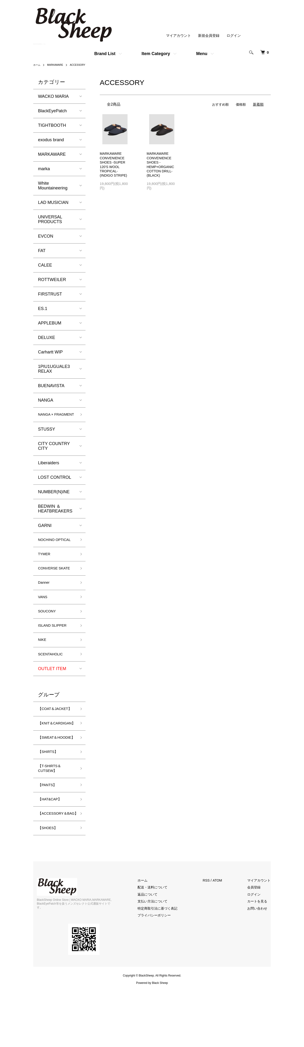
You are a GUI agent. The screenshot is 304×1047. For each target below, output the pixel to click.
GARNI (45, 532)
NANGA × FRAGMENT (50, 418)
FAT (42, 250)
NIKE (43, 664)
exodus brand (51, 139)
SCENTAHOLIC (53, 680)
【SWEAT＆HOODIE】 (50, 780)
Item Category (156, 53)
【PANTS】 (49, 834)
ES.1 (42, 308)
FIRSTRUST (50, 294)
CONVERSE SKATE (50, 585)
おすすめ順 (219, 104)
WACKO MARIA (53, 96)
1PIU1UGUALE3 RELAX (54, 369)
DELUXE (46, 337)
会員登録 (256, 946)
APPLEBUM (49, 323)
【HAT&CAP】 (52, 849)
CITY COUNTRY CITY (54, 452)
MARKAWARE (57, 64)
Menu (201, 53)
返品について (154, 953)
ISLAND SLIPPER (55, 649)
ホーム (37, 64)
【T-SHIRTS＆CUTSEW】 (52, 816)
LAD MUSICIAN (53, 202)
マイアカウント (178, 36)
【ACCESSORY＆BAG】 (55, 868)
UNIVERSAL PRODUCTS (50, 219)
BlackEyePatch (52, 110)
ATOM (223, 939)
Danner (45, 603)
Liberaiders (48, 469)
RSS (211, 939)
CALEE (45, 265)
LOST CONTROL (54, 483)
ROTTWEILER (52, 279)
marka (44, 168)
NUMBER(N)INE (54, 498)
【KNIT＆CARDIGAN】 (51, 759)
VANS (43, 619)
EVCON (45, 236)
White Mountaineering (52, 185)
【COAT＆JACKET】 (48, 738)
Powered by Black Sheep (152, 1037)
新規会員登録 (208, 36)
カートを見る (260, 960)
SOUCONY (49, 634)
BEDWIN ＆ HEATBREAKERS (55, 515)
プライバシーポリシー (162, 974)
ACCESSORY (82, 64)
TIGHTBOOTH (52, 125)
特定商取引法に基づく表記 (165, 967)
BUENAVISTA (51, 385)
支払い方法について (160, 960)
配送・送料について (160, 946)
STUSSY (46, 435)
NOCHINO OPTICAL (48, 549)
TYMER (45, 567)
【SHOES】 (50, 885)
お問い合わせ (260, 967)
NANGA (45, 400)
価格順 (240, 104)
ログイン (234, 36)
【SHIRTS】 (50, 798)
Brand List (104, 53)
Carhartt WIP (50, 352)
